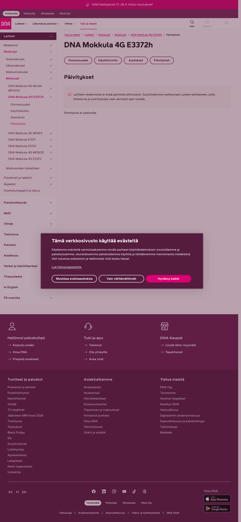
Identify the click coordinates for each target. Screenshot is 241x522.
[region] (121, 261)
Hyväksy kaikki (168, 278)
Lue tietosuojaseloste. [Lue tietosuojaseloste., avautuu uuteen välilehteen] (67, 267)
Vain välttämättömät (121, 278)
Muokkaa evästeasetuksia (74, 278)
